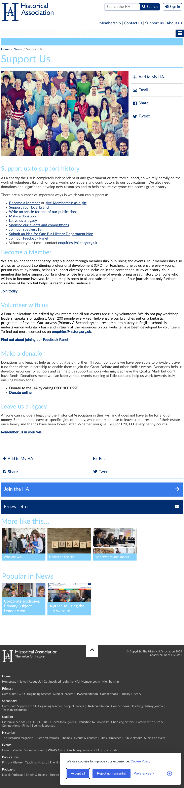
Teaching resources (14, 709)
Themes (66, 738)
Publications (166, 33)
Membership (110, 23)
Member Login (90, 681)
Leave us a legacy (23, 221)
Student (68, 33)
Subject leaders (63, 693)
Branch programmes (79, 750)
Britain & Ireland (36, 774)
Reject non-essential (111, 773)
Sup (12, 207)
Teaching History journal (147, 706)
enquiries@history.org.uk (77, 243)
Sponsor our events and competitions (39, 225)
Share (141, 103)
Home (5, 49)
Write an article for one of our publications (43, 212)
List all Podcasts (12, 774)
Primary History (130, 693)
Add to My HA (148, 77)
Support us (154, 23)
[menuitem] (13, 34)
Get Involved (52, 681)
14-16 (32, 722)
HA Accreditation (87, 693)
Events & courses (43, 725)
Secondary (40, 33)
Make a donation (22, 216)
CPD (22, 693)
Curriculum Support (14, 706)
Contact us (133, 23)
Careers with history (149, 722)
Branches (115, 738)
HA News (9, 41)
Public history (133, 738)
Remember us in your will (21, 432)
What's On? (55, 750)
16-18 (43, 722)
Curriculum (9, 693)
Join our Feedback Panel (28, 238)
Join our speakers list (25, 229)
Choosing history (122, 722)
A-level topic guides (62, 722)
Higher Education (101, 33)
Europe (54, 774)
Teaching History (36, 762)
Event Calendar (12, 750)
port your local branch (32, 207)
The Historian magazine (17, 738)
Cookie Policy (140, 761)
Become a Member (24, 203)
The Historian (59, 762)
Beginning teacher (39, 693)
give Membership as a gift (65, 203)
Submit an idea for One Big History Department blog (51, 234)
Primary (13, 33)
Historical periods (13, 722)
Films (25, 725)
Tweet (141, 116)
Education (58, 41)
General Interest (33, 41)
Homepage (9, 681)
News (18, 49)
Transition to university (93, 722)
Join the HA (70, 681)
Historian (136, 33)
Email (140, 90)
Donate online (20, 393)
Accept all (78, 773)
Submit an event (154, 738)
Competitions (109, 693)
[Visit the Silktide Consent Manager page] (169, 773)
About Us (35, 681)
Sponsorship (111, 750)
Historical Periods (47, 738)
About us (174, 23)
